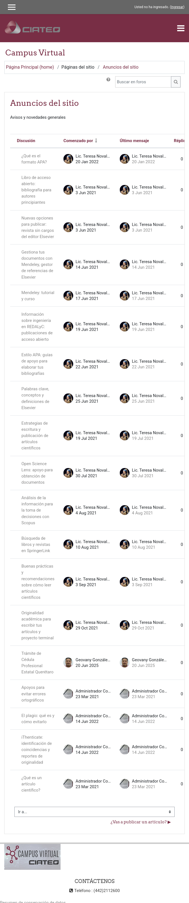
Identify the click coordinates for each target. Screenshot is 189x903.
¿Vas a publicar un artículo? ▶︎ (141, 821)
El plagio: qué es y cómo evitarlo (37, 718)
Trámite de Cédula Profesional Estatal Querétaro (37, 663)
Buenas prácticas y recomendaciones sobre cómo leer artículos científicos (37, 582)
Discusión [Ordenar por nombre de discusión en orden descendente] (26, 140)
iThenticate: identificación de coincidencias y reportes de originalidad (36, 750)
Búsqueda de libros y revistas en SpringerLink (35, 544)
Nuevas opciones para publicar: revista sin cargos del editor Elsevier (37, 227)
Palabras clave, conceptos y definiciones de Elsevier (35, 398)
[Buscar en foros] (143, 82)
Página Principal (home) (30, 67)
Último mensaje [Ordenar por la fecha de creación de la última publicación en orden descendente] (134, 140)
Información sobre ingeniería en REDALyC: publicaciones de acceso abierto (37, 327)
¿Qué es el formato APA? (34, 159)
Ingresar (177, 7)
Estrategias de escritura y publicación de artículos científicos (34, 436)
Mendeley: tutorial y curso (37, 295)
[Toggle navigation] (181, 28)
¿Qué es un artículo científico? (31, 784)
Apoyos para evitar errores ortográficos (33, 693)
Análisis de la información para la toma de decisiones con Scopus (37, 510)
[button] (108, 82)
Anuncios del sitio (120, 67)
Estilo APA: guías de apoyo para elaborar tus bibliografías (37, 364)
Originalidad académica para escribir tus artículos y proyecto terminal (37, 625)
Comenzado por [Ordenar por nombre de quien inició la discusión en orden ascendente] (78, 140)
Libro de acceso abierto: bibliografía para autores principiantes (36, 190)
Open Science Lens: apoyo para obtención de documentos (37, 473)
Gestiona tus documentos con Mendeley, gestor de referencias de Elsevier (37, 265)
